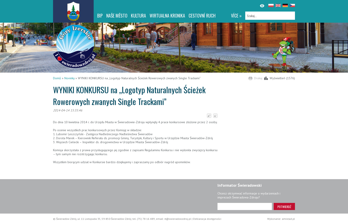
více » (236, 15)
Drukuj (258, 78)
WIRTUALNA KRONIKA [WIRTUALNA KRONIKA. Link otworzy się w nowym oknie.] (167, 15)
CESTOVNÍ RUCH (202, 15)
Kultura (138, 15)
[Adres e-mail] (244, 206)
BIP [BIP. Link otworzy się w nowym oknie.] (100, 15)
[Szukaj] (270, 16)
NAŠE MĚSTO (116, 15)
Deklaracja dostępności (207, 218)
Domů (57, 78)
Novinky (69, 78)
